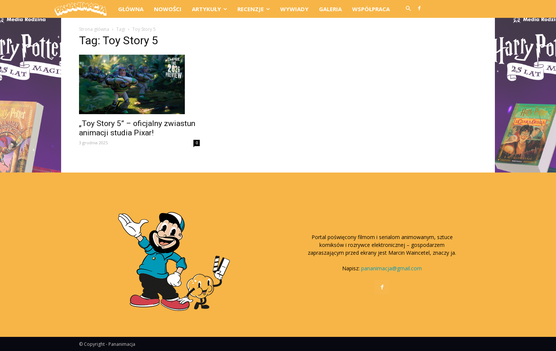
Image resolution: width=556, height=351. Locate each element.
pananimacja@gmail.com (391, 268)
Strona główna (94, 29)
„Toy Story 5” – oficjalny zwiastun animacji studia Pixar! (137, 128)
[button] (408, 9)
